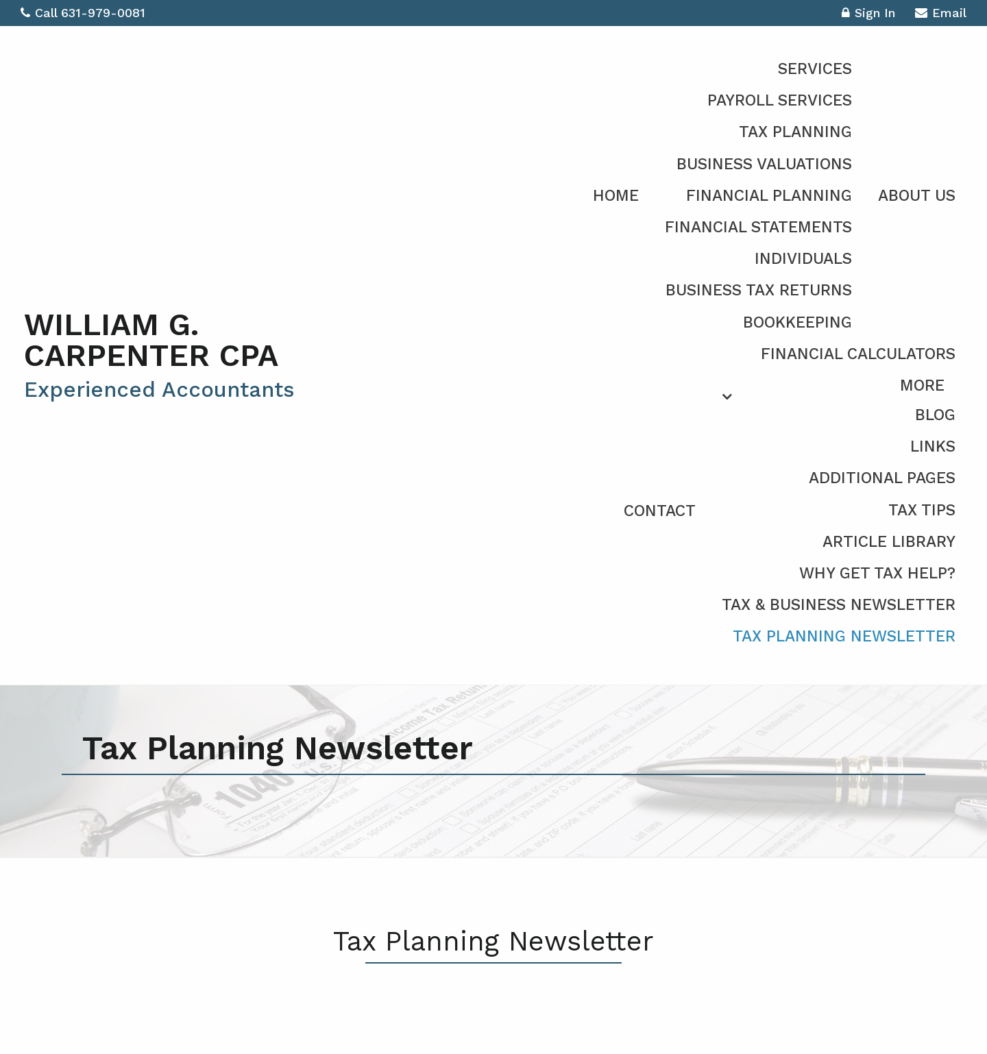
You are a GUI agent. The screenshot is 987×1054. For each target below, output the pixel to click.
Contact (660, 511)
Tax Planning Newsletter (844, 636)
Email (940, 14)
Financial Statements (758, 227)
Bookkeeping (797, 322)
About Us (916, 195)
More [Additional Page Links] (922, 385)
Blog (935, 415)
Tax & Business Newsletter (838, 605)
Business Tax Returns (759, 290)
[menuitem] (789, 508)
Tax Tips (921, 510)
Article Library (888, 541)
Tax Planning (795, 132)
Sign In (868, 14)
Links (932, 446)
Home (616, 195)
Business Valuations (764, 164)
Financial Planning (769, 195)
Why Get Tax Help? (877, 573)
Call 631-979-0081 (83, 12)
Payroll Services (779, 100)
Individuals (803, 258)
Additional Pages (882, 478)
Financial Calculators (858, 354)
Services (815, 69)
